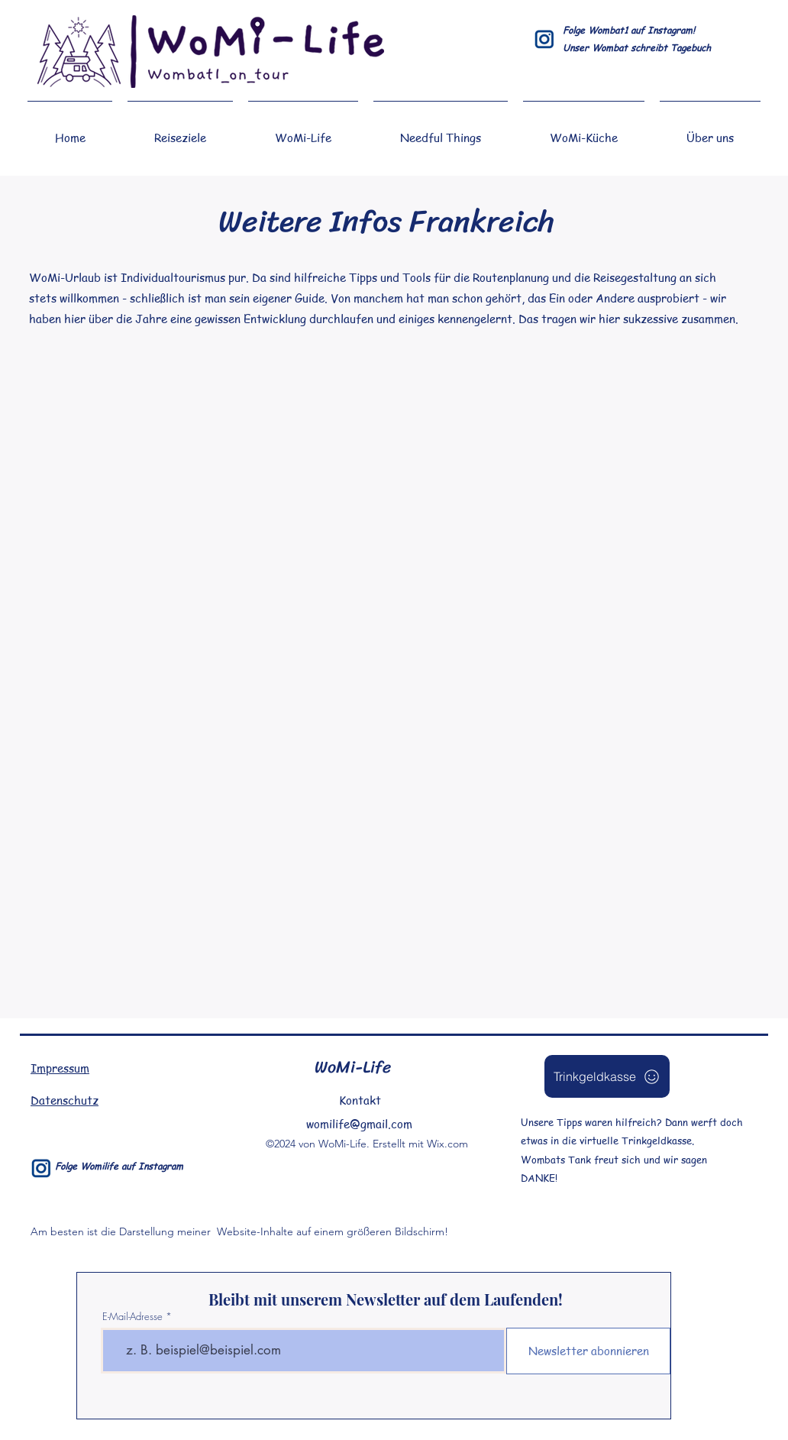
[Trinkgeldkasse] (607, 1076)
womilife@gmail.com (359, 1123)
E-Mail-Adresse (132, 1317)
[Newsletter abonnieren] (588, 1351)
